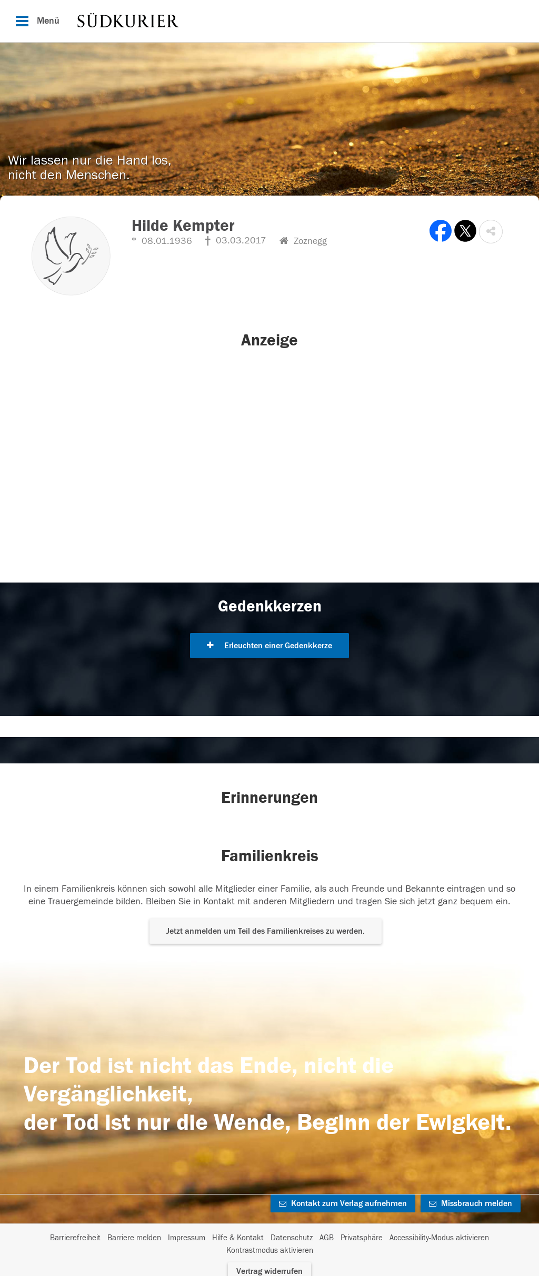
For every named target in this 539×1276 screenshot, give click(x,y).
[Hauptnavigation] (269, 21)
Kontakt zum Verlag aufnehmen (343, 1203)
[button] (491, 231)
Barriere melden (134, 1237)
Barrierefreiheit (75, 1237)
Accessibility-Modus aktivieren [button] (439, 1237)
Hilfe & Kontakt (238, 1237)
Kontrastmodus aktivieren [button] (269, 1250)
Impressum (186, 1237)
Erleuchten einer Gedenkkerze (269, 645)
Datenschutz (292, 1237)
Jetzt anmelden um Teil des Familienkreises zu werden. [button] (265, 931)
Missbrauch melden (470, 1203)
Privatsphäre (362, 1237)
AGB (327, 1237)
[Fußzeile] (269, 1244)
